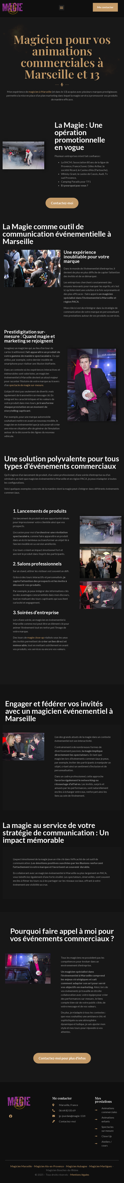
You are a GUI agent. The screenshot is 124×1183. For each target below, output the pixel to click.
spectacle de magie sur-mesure (26, 385)
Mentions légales (79, 1174)
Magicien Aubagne (76, 1166)
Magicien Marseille (21, 1166)
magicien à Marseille (40, 91)
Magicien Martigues (100, 1166)
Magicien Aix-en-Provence (49, 1166)
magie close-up (35, 637)
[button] (61, 7)
